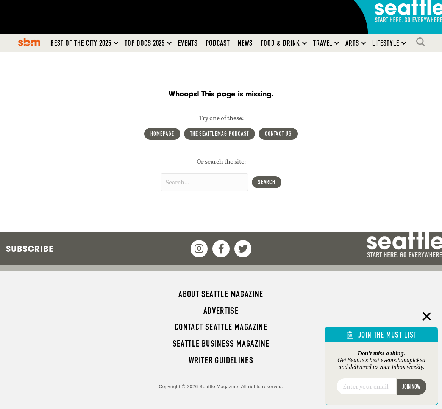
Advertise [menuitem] (221, 310)
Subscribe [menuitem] (29, 248)
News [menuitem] (245, 43)
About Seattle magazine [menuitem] (220, 294)
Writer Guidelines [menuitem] (221, 360)
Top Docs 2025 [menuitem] (145, 43)
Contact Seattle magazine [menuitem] (221, 327)
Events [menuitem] (188, 43)
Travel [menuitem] (323, 43)
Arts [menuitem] (352, 43)
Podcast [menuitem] (218, 43)
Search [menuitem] (422, 41)
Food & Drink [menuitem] (280, 43)
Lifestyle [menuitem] (385, 43)
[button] (115, 43)
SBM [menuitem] (29, 41)
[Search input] (204, 182)
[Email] (366, 386)
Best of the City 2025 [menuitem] (80, 43)
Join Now (411, 386)
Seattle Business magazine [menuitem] (221, 343)
